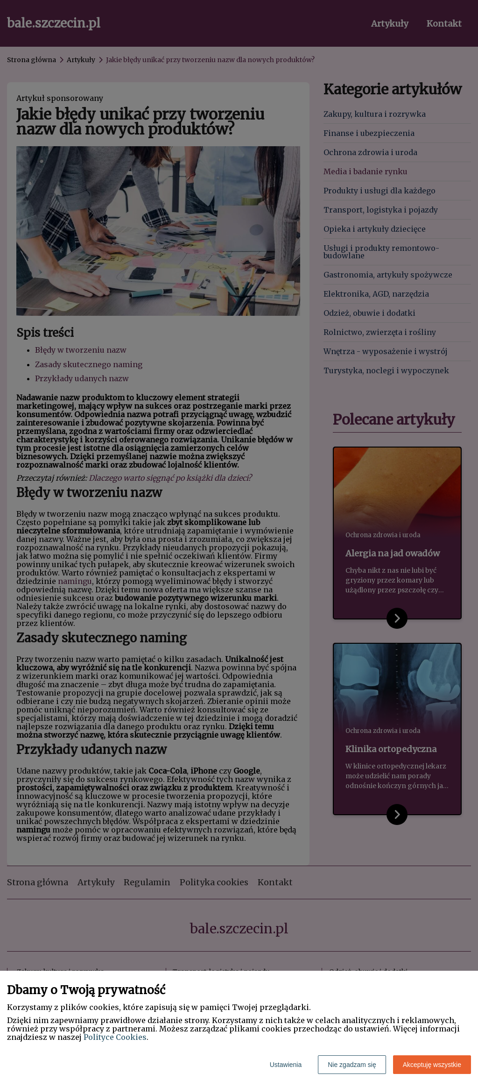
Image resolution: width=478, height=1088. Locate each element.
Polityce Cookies (115, 1037)
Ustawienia (286, 1064)
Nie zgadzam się (352, 1064)
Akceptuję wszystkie (432, 1064)
